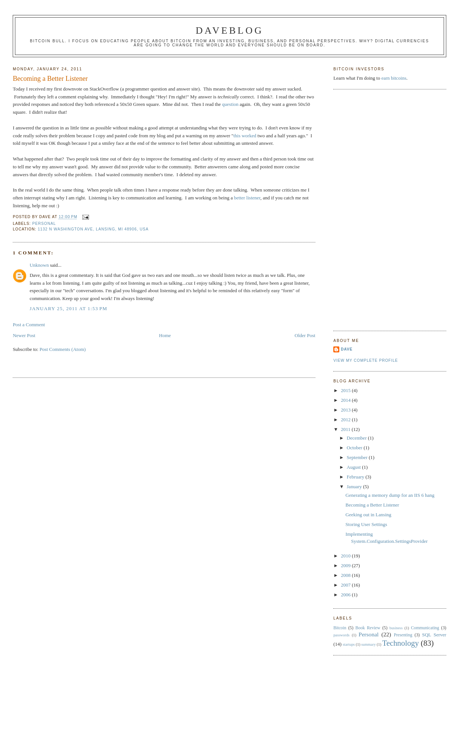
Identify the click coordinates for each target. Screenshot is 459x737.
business (396, 628)
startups (349, 644)
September (358, 457)
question (230, 104)
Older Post (305, 335)
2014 (346, 400)
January (355, 486)
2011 (346, 429)
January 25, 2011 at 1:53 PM (68, 308)
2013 (346, 410)
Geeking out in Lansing (368, 514)
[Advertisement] (363, 209)
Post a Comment (29, 324)
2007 (346, 585)
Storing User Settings (366, 524)
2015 (346, 390)
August (354, 467)
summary (368, 644)
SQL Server (434, 634)
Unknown (39, 265)
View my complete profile (365, 360)
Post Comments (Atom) (63, 349)
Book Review (367, 628)
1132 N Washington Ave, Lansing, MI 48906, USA (93, 229)
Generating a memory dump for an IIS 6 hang (390, 495)
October (355, 447)
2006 (346, 594)
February (356, 477)
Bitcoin (339, 628)
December (357, 438)
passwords (341, 635)
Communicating (425, 628)
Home (165, 335)
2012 (346, 419)
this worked (244, 135)
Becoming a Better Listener (50, 78)
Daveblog (229, 30)
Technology (400, 643)
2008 (346, 575)
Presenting (403, 635)
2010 (346, 556)
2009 (346, 565)
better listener (247, 198)
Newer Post (24, 335)
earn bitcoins (393, 78)
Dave (346, 349)
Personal (44, 223)
